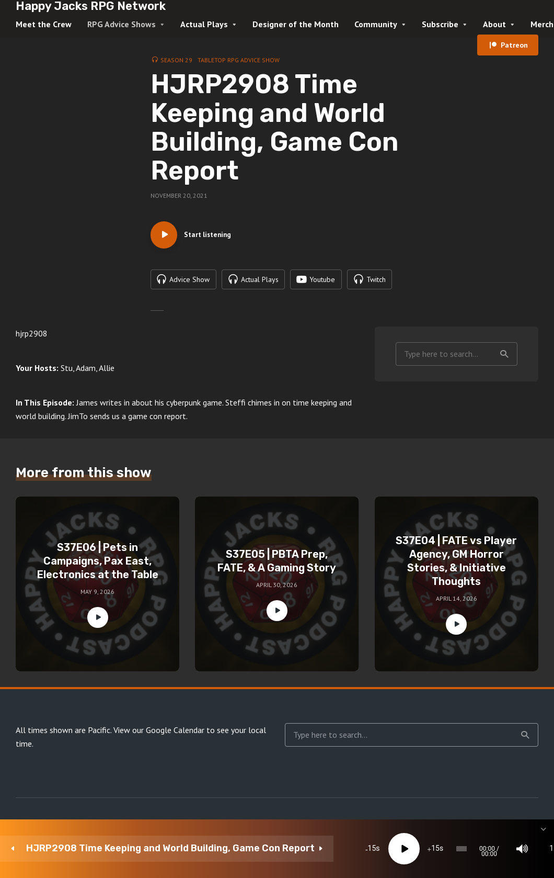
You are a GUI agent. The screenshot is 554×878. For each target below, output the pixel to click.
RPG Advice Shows (121, 24)
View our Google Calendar (158, 756)
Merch (541, 24)
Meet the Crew (44, 24)
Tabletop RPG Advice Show (239, 60)
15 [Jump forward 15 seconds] (268, 849)
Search (504, 380)
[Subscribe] (465, 848)
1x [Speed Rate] (434, 849)
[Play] (237, 848)
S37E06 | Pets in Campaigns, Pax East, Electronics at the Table (97, 587)
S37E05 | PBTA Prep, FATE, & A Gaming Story (276, 587)
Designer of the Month (295, 24)
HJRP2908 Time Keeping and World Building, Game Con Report (93, 848)
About (494, 24)
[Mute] (402, 848)
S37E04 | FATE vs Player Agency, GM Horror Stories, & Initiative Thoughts (456, 587)
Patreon (514, 45)
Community (375, 24)
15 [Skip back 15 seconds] (205, 849)
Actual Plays (204, 24)
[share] (496, 848)
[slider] (312, 848)
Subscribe (440, 24)
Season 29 (176, 60)
